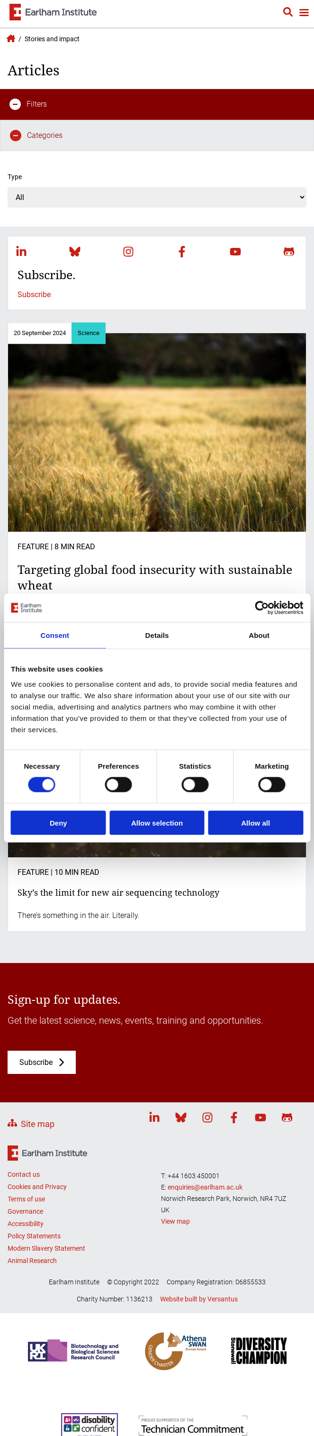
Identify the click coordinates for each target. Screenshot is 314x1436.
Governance (25, 1211)
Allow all (255, 822)
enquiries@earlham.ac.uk (205, 1187)
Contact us (24, 1174)
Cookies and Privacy (37, 1186)
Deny (58, 822)
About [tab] (259, 635)
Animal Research (32, 1260)
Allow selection (157, 822)
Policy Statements (34, 1236)
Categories (36, 135)
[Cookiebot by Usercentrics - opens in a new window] (261, 608)
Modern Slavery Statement (46, 1248)
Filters (28, 104)
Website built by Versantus (199, 1299)
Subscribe (34, 294)
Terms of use (26, 1199)
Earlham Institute (9, 38)
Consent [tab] (54, 635)
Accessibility (26, 1223)
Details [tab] (157, 635)
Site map (37, 1124)
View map (175, 1221)
